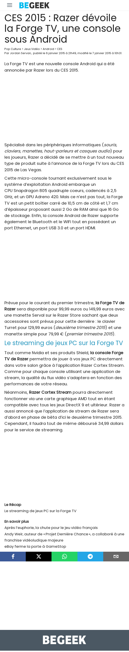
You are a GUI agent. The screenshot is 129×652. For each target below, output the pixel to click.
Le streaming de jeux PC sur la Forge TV (40, 510)
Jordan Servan (20, 53)
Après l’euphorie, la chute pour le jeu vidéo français (51, 527)
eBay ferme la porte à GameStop (35, 546)
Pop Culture (12, 49)
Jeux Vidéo (32, 49)
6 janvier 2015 (55, 53)
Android (48, 49)
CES (59, 49)
